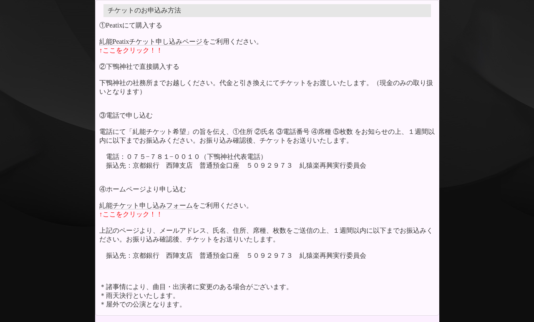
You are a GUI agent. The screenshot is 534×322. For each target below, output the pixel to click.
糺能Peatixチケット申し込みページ (151, 41)
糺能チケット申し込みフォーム (146, 205)
